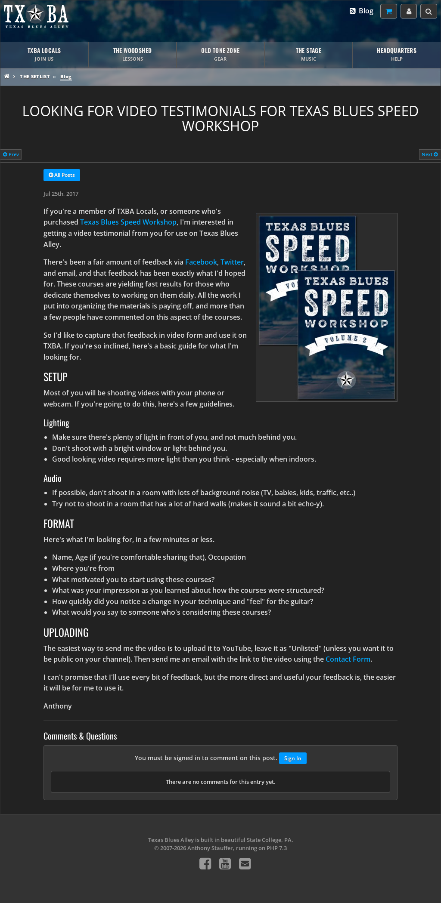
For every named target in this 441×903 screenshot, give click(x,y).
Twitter (232, 262)
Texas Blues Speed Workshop (128, 222)
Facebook (201, 262)
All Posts (62, 176)
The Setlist (35, 76)
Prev (11, 154)
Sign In (292, 758)
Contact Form (348, 659)
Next (430, 154)
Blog (361, 11)
